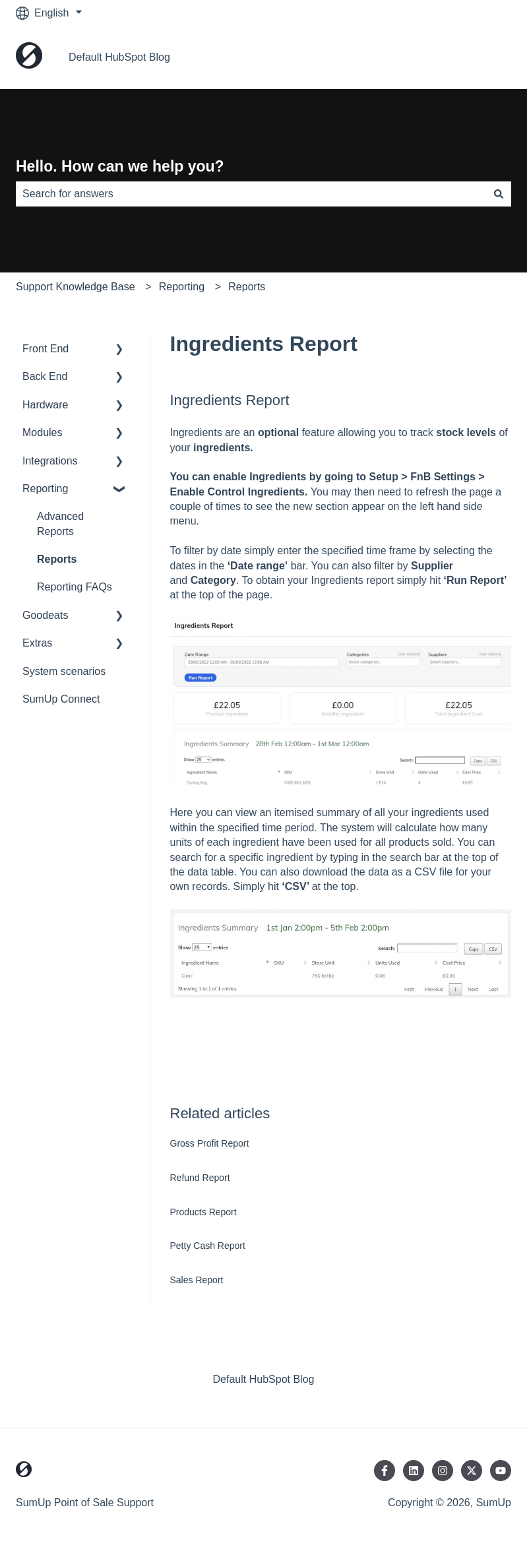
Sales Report (197, 1280)
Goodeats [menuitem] (45, 615)
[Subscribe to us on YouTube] (500, 1470)
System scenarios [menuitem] (64, 671)
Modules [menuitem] (42, 432)
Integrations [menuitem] (50, 460)
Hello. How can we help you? (120, 166)
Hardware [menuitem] (45, 404)
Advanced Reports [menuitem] (60, 523)
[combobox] (251, 194)
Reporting (181, 286)
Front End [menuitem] (45, 348)
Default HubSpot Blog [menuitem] (264, 1379)
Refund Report (200, 1177)
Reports (246, 286)
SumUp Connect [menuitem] (61, 699)
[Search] (498, 194)
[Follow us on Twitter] (471, 1470)
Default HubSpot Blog (119, 57)
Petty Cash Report (207, 1245)
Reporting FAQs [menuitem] (74, 586)
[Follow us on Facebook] (384, 1470)
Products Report (203, 1212)
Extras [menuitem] (37, 643)
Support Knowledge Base (75, 286)
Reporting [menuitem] (45, 488)
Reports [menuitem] (57, 559)
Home (484, 57)
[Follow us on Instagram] (442, 1470)
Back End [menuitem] (44, 376)
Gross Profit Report (209, 1143)
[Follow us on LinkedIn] (413, 1470)
